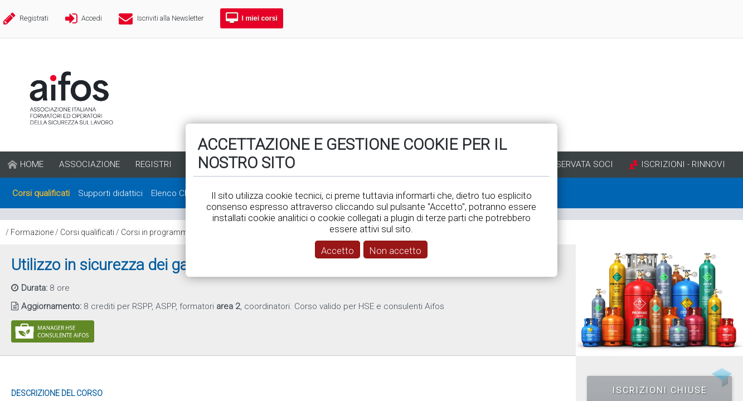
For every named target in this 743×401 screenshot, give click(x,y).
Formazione (32, 232)
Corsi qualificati (87, 232)
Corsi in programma (156, 232)
